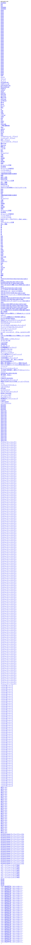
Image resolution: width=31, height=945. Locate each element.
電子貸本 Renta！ (6, 375)
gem (2, 118)
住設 (2, 75)
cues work (3, 124)
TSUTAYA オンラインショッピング (11, 321)
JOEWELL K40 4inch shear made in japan (12, 299)
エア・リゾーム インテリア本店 (10, 865)
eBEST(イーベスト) (6, 351)
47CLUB (3, 388)
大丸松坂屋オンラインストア (9, 357)
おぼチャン (4, 261)
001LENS (3, 405)
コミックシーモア (6, 395)
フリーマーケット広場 (7, 180)
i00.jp (2, 130)
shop (2, 133)
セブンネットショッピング (9, 328)
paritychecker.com (5, 85)
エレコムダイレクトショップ (9, 379)
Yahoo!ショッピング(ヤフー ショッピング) (13, 320)
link (2, 4)
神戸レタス (4, 787)
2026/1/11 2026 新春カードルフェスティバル (13, 187)
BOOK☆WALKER (6, 393)
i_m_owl (3, 115)
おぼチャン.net (5, 84)
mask (2, 122)
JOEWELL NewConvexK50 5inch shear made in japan (15, 297)
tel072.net (3, 94)
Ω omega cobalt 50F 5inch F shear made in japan (14, 308)
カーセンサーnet (5, 340)
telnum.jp (3, 88)
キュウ (3, 77)
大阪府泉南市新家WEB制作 (9, 173)
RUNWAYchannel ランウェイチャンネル (12, 834)
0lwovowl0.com (5, 87)
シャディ (3, 376)
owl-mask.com (5, 82)
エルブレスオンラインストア (9, 391)
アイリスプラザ (5, 323)
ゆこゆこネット (5, 345)
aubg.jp (3, 129)
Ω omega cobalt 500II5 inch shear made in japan (13, 304)
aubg (2, 269)
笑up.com (3, 145)
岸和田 (3, 158)
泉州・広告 (4, 177)
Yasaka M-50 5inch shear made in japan (11, 288)
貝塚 (2, 160)
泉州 (2, 156)
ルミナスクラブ (5, 390)
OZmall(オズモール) (6, 349)
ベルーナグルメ (5, 386)
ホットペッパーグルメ (7, 352)
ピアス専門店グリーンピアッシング (11, 354)
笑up (2, 127)
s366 (2, 112)
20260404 (3, 3)
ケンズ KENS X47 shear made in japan (11, 289)
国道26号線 (4, 179)
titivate (2, 879)
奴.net (2, 104)
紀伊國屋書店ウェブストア (9, 347)
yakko (2, 113)
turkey (2, 121)
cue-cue (3, 267)
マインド (3, 79)
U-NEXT (3, 400)
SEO (2, 151)
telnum (2, 259)
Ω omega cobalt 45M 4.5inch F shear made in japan (14, 307)
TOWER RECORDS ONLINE (9, 373)
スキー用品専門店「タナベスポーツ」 (12, 886)
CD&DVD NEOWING (7, 378)
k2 (1, 109)
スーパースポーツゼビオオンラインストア (13, 325)
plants (2, 10)
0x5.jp (2, 132)
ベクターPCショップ (7, 356)
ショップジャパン (6, 403)
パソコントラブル (6, 172)
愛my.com (3, 97)
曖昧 (2, 275)
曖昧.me (3, 146)
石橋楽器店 (4, 344)
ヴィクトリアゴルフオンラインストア (12, 327)
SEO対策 (3, 166)
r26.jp (2, 91)
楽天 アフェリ (5, 140)
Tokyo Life (4, 410)
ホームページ (5, 153)
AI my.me (3, 96)
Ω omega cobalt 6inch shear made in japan (12, 281)
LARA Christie (5, 401)
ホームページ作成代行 (7, 168)
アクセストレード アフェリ (9, 136)
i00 (1, 264)
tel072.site (3, 99)
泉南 (2, 163)
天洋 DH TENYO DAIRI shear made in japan (13, 293)
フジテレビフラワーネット (9, 385)
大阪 (2, 154)
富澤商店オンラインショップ (9, 398)
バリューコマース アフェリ (9, 141)
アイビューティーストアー (9, 442)
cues (2, 266)
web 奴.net (3, 100)
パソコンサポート (6, 170)
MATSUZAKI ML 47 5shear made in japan (12, 283)
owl (2, 119)
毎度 (2, 175)
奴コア (3, 106)
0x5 (2, 270)
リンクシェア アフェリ (8, 138)
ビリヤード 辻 (5, 185)
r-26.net (3, 90)
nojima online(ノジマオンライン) (10, 338)
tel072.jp (3, 93)
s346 (2, 110)
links (2, 189)
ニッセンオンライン (7, 330)
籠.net (2, 102)
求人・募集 (4, 182)
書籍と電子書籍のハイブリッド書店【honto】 (14, 363)
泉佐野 (3, 161)
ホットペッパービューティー (9, 368)
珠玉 (2, 107)
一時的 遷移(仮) (5, 125)
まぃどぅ (3, 80)
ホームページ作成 (6, 165)
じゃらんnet (4, 342)
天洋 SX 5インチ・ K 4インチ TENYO (12, 291)
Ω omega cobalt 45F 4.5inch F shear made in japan (14, 305)
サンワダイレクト (6, 396)
